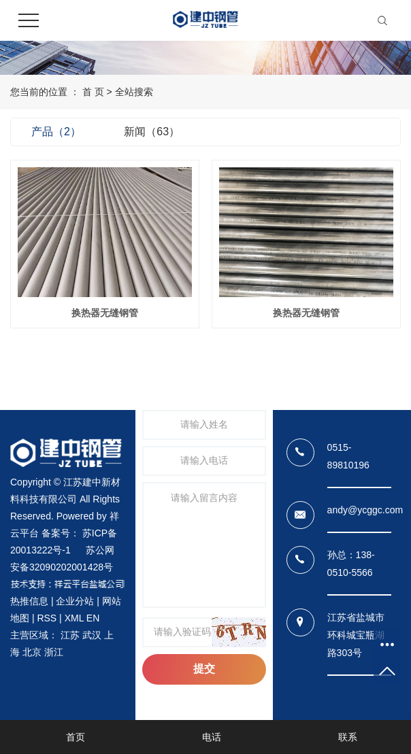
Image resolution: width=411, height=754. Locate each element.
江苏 (70, 635)
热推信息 (29, 601)
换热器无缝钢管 (104, 312)
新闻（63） (152, 131)
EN (92, 618)
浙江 (53, 652)
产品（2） (56, 131)
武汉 (91, 635)
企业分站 (75, 601)
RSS (46, 618)
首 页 (93, 91)
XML (74, 618)
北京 (32, 652)
